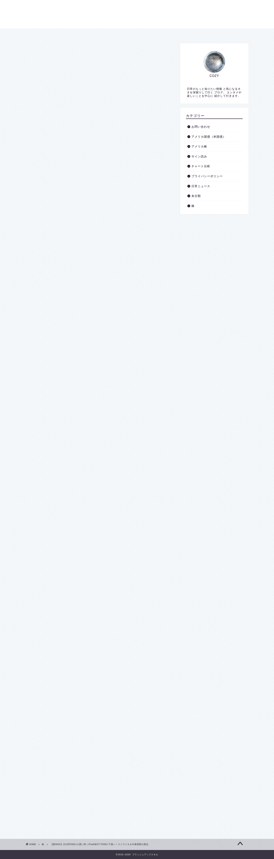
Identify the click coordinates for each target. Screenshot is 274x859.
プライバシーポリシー (132, 33)
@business (119, 489)
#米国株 (45, 463)
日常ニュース (200, 186)
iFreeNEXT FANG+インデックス (84, 234)
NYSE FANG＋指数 (65, 224)
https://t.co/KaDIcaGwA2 (94, 489)
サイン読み (199, 156)
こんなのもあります (76, 214)
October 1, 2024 (83, 412)
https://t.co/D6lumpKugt (119, 401)
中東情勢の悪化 (63, 208)
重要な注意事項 (63, 202)
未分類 (196, 196)
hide (112, 194)
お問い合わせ (166, 33)
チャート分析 (200, 166)
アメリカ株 (199, 146)
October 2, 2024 (141, 500)
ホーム (103, 33)
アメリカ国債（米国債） (208, 136)
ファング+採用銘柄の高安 (80, 229)
